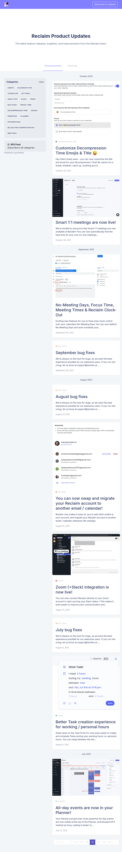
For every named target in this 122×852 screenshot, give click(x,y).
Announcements (53, 65)
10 (87, 842)
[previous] (56, 842)
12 (98, 842)
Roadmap (72, 65)
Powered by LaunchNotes (14, 153)
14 (110, 842)
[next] (116, 842)
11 (92, 842)
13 (104, 842)
